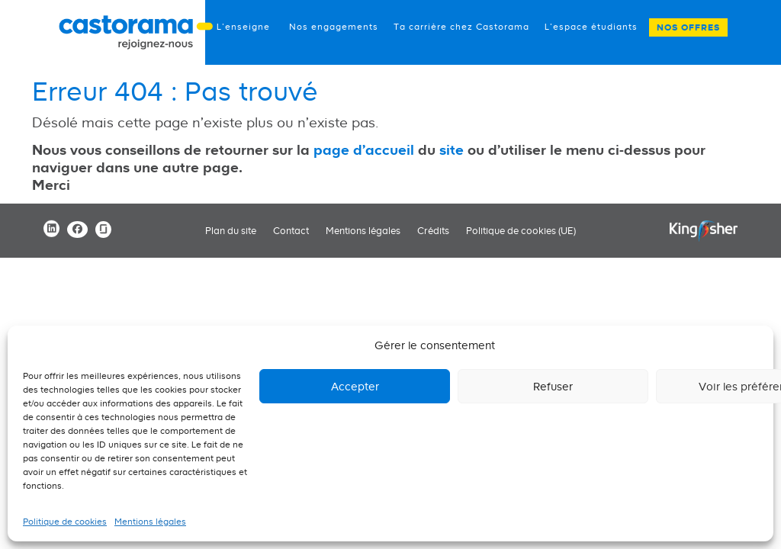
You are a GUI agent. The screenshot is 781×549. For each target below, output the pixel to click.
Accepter (355, 386)
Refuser (553, 386)
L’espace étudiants (591, 26)
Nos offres (688, 27)
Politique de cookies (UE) (521, 230)
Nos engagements (333, 26)
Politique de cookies (65, 521)
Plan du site (230, 230)
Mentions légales (150, 521)
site (451, 149)
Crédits (433, 230)
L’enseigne (243, 26)
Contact (291, 230)
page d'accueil (363, 149)
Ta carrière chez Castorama (461, 26)
